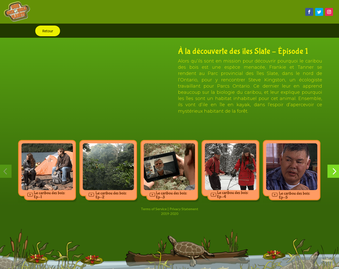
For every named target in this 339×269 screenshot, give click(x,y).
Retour (47, 31)
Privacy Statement (184, 209)
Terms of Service (154, 209)
